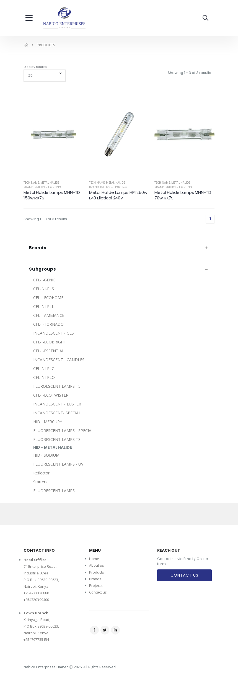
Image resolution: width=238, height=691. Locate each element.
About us (96, 565)
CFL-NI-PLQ (44, 377)
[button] (205, 18)
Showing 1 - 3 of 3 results (189, 72)
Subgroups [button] (42, 269)
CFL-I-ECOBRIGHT (49, 342)
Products (96, 572)
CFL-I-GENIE (44, 279)
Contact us (98, 592)
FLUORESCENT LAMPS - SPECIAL (63, 430)
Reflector (41, 473)
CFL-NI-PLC (43, 368)
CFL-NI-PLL (43, 306)
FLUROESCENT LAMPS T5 (57, 386)
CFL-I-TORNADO (48, 324)
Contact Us (184, 575)
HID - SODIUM (46, 455)
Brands (95, 578)
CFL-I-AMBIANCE (48, 315)
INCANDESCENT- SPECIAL (57, 412)
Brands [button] (37, 248)
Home (94, 558)
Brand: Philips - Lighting (42, 187)
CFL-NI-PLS (43, 288)
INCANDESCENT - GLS (53, 333)
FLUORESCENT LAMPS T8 (57, 439)
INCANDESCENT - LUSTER (57, 404)
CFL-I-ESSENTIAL (48, 350)
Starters (40, 481)
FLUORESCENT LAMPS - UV (58, 464)
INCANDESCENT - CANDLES (58, 359)
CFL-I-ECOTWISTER (50, 395)
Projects (96, 585)
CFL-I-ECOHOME (48, 297)
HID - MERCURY (47, 421)
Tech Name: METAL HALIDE (41, 183)
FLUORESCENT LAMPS (54, 490)
